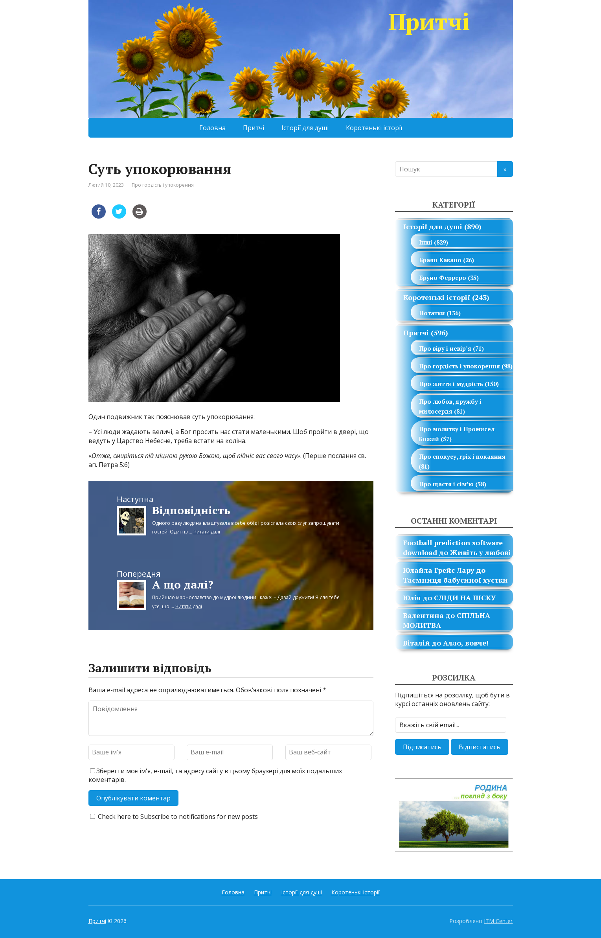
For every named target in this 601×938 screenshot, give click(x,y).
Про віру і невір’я (445, 348)
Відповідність (191, 510)
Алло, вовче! (466, 642)
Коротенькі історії (374, 127)
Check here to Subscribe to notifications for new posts (174, 816)
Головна (212, 127)
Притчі (450, 21)
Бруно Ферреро (442, 277)
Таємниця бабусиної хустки (455, 580)
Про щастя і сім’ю (446, 484)
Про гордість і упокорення (163, 185)
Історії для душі (305, 127)
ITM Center (498, 921)
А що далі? (182, 584)
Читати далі (206, 531)
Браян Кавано (440, 260)
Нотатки (432, 313)
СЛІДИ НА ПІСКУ (465, 597)
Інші (425, 242)
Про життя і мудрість (451, 384)
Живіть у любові (480, 552)
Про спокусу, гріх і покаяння (462, 456)
